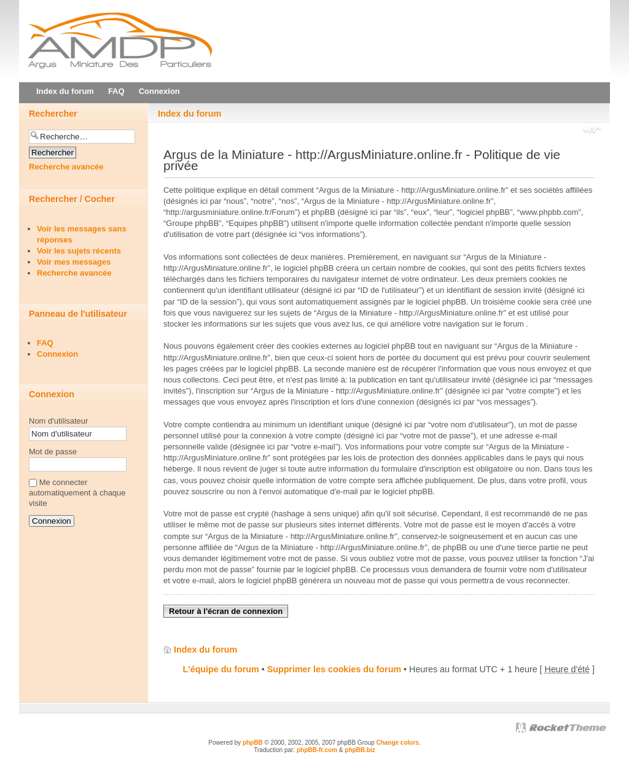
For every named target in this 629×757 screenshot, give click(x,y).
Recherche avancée (66, 166)
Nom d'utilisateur (58, 420)
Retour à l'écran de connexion (226, 611)
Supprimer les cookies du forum (334, 669)
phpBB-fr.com (317, 750)
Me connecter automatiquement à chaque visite (77, 493)
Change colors (397, 742)
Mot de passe (53, 451)
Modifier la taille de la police (592, 131)
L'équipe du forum (221, 669)
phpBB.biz (360, 750)
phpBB (253, 742)
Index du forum (189, 113)
